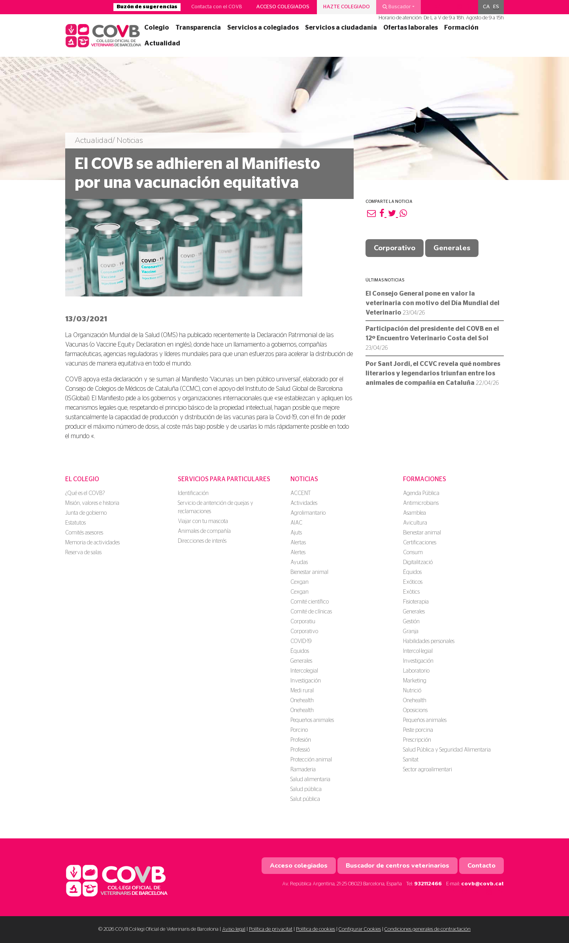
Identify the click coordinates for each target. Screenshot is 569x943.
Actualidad (162, 43)
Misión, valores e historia (92, 503)
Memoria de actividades (92, 543)
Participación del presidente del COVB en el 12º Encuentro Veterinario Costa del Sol (432, 338)
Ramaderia (303, 769)
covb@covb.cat (482, 884)
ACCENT (300, 493)
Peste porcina (418, 730)
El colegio (82, 479)
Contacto (481, 865)
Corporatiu (302, 621)
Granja (410, 631)
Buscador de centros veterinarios (397, 865)
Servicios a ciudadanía (341, 27)
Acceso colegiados (282, 6)
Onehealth (302, 700)
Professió (300, 750)
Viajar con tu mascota (203, 521)
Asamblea (414, 513)
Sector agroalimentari (427, 769)
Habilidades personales (428, 641)
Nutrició (412, 691)
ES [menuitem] (496, 6)
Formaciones (424, 479)
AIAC (296, 523)
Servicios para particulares (224, 479)
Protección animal (311, 760)
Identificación (193, 493)
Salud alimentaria (310, 779)
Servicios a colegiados (263, 27)
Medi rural (302, 691)
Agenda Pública (421, 493)
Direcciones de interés (202, 541)
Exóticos (412, 582)
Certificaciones (419, 543)
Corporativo (394, 248)
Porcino (299, 730)
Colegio (156, 27)
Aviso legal (233, 929)
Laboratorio (416, 671)
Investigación (305, 681)
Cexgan (299, 582)
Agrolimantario (308, 513)
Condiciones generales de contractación (427, 929)
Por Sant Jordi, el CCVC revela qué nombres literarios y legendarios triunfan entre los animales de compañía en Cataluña (433, 373)
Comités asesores (84, 533)
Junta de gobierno (86, 513)
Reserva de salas (83, 552)
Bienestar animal (309, 572)
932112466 (428, 884)
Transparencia (198, 27)
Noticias (304, 479)
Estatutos (75, 523)
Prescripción (417, 740)
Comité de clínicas (311, 612)
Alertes (297, 552)
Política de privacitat (270, 929)
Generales (451, 248)
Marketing (414, 681)
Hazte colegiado (346, 6)
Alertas (298, 543)
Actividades (303, 503)
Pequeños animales (312, 720)
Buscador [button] (396, 6)
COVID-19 (300, 641)
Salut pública (305, 799)
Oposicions (415, 710)
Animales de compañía (204, 531)
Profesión (300, 740)
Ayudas (299, 562)
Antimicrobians (421, 503)
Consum (413, 552)
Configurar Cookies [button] (360, 929)
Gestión (411, 621)
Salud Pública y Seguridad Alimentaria (447, 750)
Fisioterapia (416, 602)
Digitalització (418, 562)
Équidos (299, 651)
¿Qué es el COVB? (85, 493)
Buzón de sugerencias (147, 6)
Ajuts (296, 533)
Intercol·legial (418, 651)
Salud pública (306, 789)
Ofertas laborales (410, 27)
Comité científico (309, 602)
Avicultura (415, 523)
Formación (461, 27)
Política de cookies (315, 929)
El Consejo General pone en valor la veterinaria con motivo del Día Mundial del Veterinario (432, 303)
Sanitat (410, 760)
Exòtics (411, 592)
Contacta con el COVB (216, 6)
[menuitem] (486, 7)
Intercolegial (304, 671)
